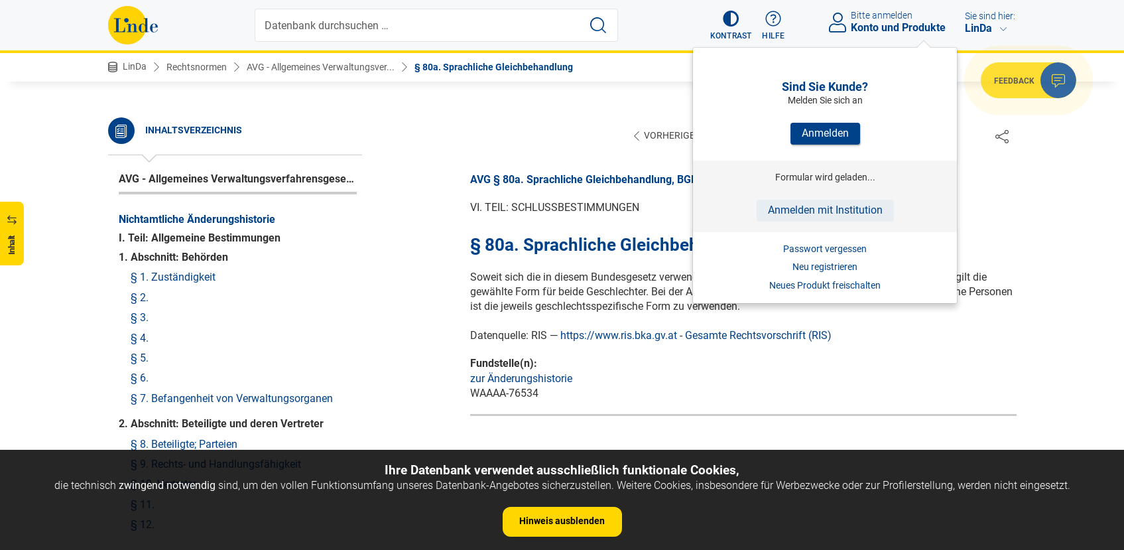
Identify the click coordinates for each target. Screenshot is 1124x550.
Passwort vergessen (825, 248)
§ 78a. (134, 224)
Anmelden (825, 133)
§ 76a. (134, 164)
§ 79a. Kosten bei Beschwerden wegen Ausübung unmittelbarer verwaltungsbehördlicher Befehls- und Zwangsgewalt (234, 280)
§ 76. (131, 143)
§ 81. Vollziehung (159, 403)
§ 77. (131, 184)
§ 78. (131, 204)
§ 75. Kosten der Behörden (180, 123)
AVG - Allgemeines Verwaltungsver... (321, 67)
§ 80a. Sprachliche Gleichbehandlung (493, 67)
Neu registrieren (824, 266)
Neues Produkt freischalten (825, 285)
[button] (731, 25)
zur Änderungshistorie (521, 379)
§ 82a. (134, 444)
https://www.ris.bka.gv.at (618, 336)
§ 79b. (134, 315)
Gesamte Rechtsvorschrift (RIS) (758, 336)
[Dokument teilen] (1002, 136)
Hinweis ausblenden (562, 521)
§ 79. (131, 244)
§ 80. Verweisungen (165, 363)
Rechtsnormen (196, 67)
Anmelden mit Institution (825, 210)
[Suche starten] (598, 25)
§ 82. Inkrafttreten (160, 423)
